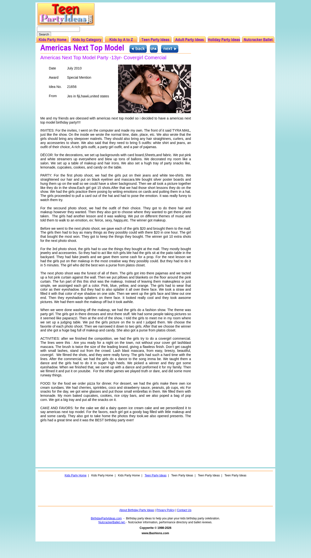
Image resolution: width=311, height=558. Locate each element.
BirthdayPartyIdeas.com (106, 518)
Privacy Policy (165, 510)
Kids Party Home (75, 475)
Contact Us (184, 510)
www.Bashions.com (155, 533)
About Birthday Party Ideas (136, 510)
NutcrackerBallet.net (111, 522)
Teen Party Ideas (155, 475)
